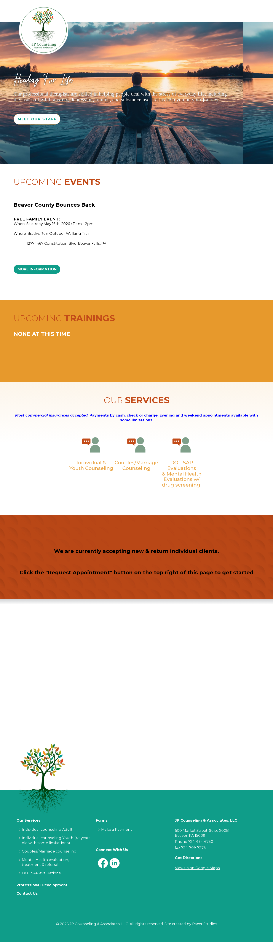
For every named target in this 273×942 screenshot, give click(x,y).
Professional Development (41, 885)
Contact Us (27, 893)
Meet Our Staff (37, 119)
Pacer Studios (204, 924)
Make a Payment (116, 829)
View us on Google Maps (197, 868)
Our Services (28, 820)
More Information (37, 269)
